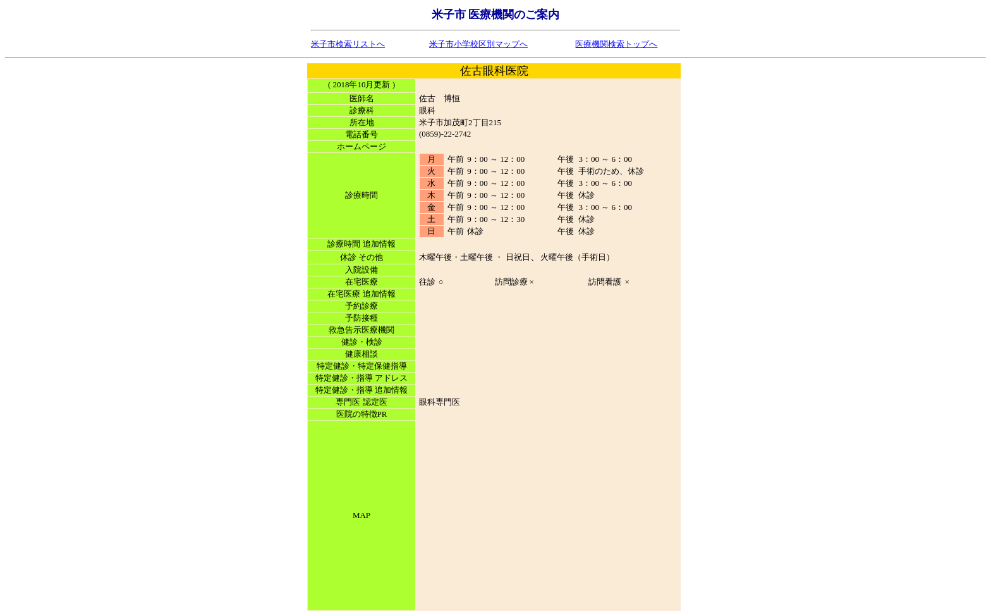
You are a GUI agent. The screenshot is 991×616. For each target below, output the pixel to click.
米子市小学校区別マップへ (478, 44)
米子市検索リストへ (348, 44)
